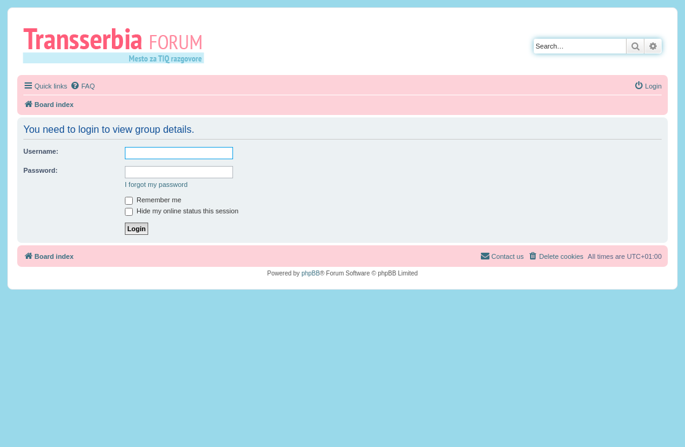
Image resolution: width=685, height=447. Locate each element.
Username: (40, 151)
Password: (40, 170)
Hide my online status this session (182, 211)
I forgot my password (156, 184)
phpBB (310, 273)
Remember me (153, 200)
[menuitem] (82, 86)
